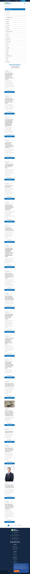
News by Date (7, 11)
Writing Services (15, 548)
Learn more (24, 567)
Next (18, 525)
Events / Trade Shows (9, 31)
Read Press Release (9, 113)
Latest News (7, 6)
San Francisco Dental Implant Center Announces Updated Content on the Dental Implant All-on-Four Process (9, 275)
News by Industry (8, 9)
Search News (7, 14)
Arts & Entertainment (9, 17)
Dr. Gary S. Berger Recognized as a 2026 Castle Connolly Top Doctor (9, 229)
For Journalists (15, 562)
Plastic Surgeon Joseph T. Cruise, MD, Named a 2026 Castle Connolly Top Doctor (9, 486)
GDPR (26, 568)
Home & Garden (8, 41)
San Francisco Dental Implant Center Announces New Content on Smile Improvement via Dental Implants (9, 100)
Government (8, 37)
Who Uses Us (15, 554)
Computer (7, 23)
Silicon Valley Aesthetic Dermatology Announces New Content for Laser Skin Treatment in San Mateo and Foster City (9, 506)
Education (7, 27)
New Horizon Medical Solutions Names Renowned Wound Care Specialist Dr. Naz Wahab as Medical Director (9, 145)
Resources (15, 557)
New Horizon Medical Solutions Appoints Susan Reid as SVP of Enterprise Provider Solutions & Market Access (9, 207)
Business (7, 21)
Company (15, 551)
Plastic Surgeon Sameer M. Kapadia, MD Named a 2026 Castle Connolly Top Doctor (9, 384)
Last (21, 525)
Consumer (7, 25)
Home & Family (8, 39)
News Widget (15, 561)
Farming (7, 33)
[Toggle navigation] (25, 3)
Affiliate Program (15, 549)
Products (15, 544)
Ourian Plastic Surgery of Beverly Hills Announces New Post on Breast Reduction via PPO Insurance (9, 316)
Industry (7, 43)
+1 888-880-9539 (15, 532)
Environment (8, 29)
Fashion (7, 35)
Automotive (8, 19)
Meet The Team (15, 555)
